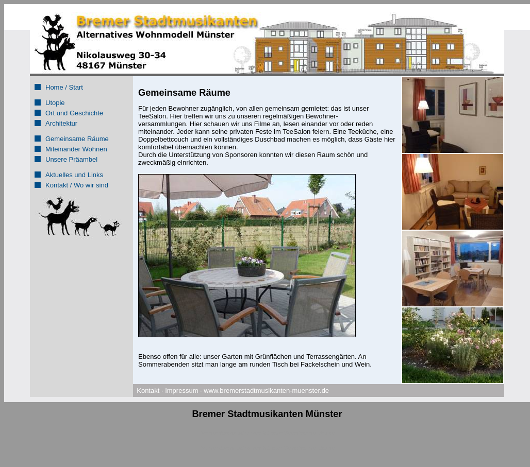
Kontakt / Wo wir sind (76, 185)
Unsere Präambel (71, 159)
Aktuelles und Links (74, 175)
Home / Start (64, 87)
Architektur (61, 123)
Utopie (55, 103)
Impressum (181, 390)
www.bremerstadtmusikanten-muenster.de (266, 390)
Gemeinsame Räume (77, 139)
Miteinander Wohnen (76, 149)
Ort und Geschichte (74, 113)
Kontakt (148, 390)
